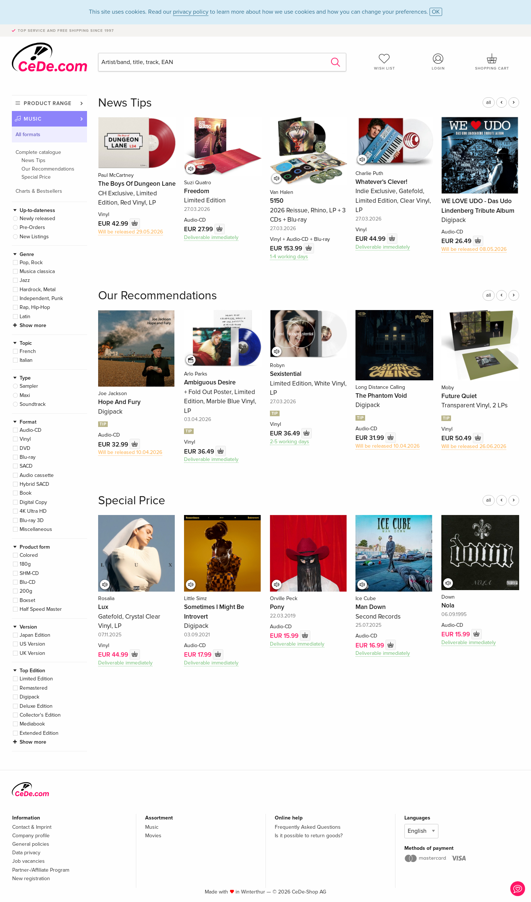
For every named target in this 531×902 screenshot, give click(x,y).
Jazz (25, 280)
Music (33, 119)
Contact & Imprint (31, 827)
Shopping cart (492, 62)
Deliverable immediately (211, 237)
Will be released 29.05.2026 (130, 232)
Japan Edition (35, 635)
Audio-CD (30, 430)
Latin (25, 316)
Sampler (29, 386)
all (488, 102)
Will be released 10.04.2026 (130, 452)
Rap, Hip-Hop (35, 307)
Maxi (25, 395)
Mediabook (32, 724)
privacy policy (190, 12)
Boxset (27, 600)
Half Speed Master (41, 609)
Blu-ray (28, 457)
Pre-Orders (32, 227)
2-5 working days (289, 441)
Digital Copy (33, 502)
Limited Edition (36, 679)
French (28, 351)
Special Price (36, 177)
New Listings (34, 236)
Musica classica (37, 271)
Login (438, 62)
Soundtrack (33, 404)
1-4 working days (289, 256)
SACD (26, 466)
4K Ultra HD (33, 511)
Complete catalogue (38, 152)
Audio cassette (37, 475)
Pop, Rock (31, 262)
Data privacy (26, 852)
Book (25, 493)
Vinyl (25, 439)
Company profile (31, 835)
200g (26, 591)
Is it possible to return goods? (309, 835)
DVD (25, 448)
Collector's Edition (40, 715)
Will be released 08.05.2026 (474, 249)
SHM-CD (29, 573)
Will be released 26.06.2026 (473, 446)
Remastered (33, 688)
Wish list (384, 62)
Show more (33, 325)
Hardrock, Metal (38, 289)
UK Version (32, 653)
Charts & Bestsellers (39, 191)
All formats (28, 134)
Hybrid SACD (34, 484)
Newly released (37, 218)
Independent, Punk (41, 298)
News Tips (33, 160)
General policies (30, 844)
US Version (32, 644)
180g (25, 564)
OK (436, 12)
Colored (29, 555)
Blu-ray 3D (32, 520)
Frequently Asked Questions (308, 827)
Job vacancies (28, 861)
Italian (26, 360)
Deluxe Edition (36, 706)
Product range (47, 103)
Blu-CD (28, 582)
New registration (31, 878)
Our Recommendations (47, 169)
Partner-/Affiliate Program (40, 870)
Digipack (29, 697)
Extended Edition (39, 733)
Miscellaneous (36, 529)
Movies (153, 835)
